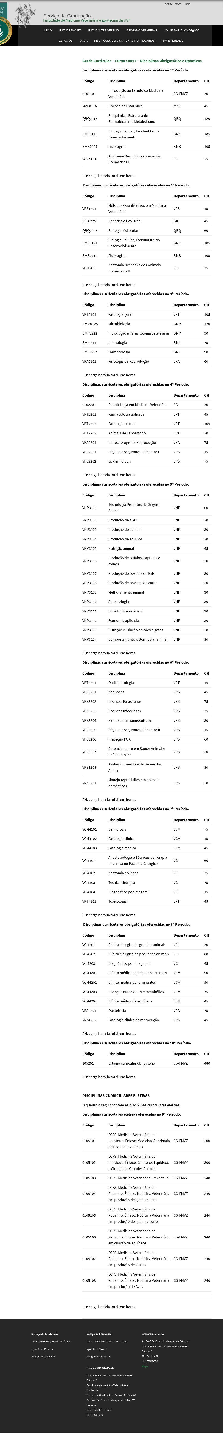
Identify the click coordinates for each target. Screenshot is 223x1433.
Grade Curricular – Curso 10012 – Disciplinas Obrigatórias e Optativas (142, 60)
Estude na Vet (70, 30)
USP (187, 4)
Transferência (172, 40)
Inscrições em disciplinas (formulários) (124, 40)
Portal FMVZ (173, 4)
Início (47, 30)
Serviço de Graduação (67, 16)
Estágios (66, 40)
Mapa (145, 1366)
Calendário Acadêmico (182, 30)
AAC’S (84, 40)
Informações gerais (141, 30)
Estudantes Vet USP (103, 30)
